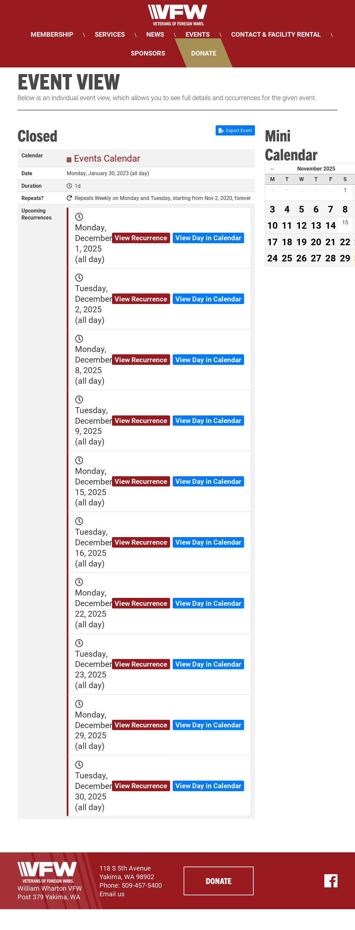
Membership (52, 34)
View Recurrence (141, 237)
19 (301, 241)
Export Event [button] (235, 130)
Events (198, 34)
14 (330, 225)
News (155, 34)
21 (330, 241)
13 (316, 225)
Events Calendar (107, 158)
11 (287, 225)
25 (287, 258)
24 (272, 258)
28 (330, 258)
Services (110, 34)
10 (272, 225)
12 (301, 225)
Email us (111, 893)
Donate (203, 53)
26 (301, 258)
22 (345, 241)
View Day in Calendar (208, 237)
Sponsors (148, 53)
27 (316, 258)
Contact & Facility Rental (276, 34)
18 (287, 241)
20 (316, 241)
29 (345, 258)
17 (272, 241)
